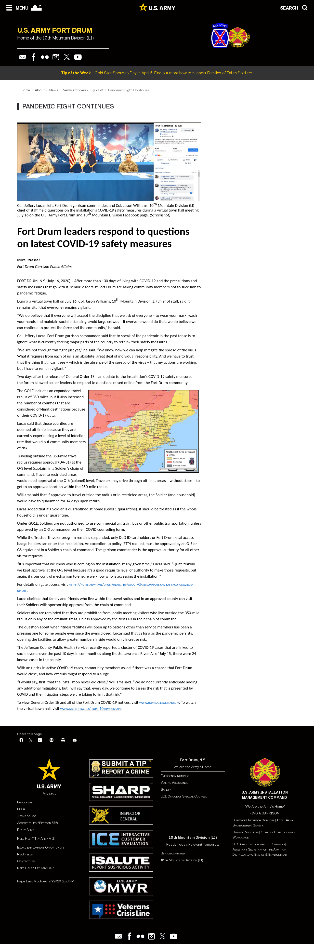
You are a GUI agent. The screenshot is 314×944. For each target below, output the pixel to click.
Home (25, 90)
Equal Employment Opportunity (40, 847)
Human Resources (246, 832)
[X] (31, 740)
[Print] (63, 740)
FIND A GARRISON (264, 813)
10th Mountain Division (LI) (182, 860)
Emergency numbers (175, 776)
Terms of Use (26, 816)
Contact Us (26, 861)
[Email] (74, 740)
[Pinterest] (51, 740)
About (40, 90)
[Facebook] (21, 740)
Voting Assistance (174, 783)
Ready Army (25, 830)
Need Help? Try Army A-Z (35, 839)
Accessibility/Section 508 (37, 823)
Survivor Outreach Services (253, 820)
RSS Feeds (25, 854)
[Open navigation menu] (16, 7)
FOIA (21, 809)
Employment (26, 802)
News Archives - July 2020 (83, 90)
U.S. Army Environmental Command (259, 844)
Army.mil (49, 793)
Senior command (173, 853)
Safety (166, 789)
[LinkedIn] (40, 740)
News (53, 90)
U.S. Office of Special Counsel (184, 796)
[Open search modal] (295, 7)
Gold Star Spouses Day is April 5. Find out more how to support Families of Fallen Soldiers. (157, 73)
